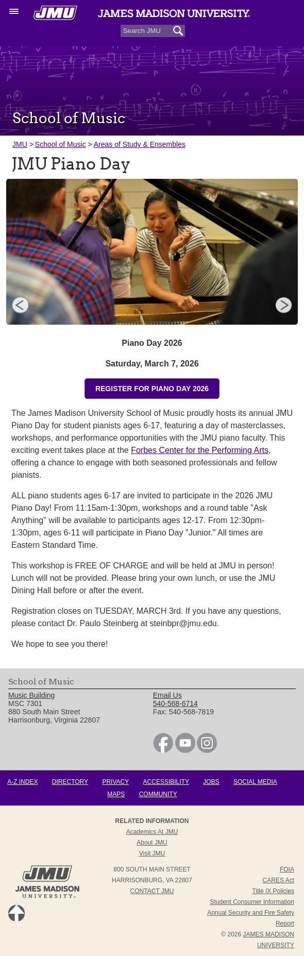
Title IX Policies (273, 891)
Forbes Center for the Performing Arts (199, 450)
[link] (163, 750)
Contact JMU (152, 891)
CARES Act (278, 880)
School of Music (60, 144)
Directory (70, 781)
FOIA (287, 869)
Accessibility (166, 781)
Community (158, 794)
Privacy (115, 781)
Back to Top (16, 913)
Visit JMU (152, 853)
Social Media (255, 781)
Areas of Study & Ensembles (139, 144)
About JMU (152, 842)
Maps (116, 794)
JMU (19, 144)
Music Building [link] (31, 695)
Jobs (211, 781)
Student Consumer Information (252, 901)
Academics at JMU (152, 831)
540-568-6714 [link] (175, 703)
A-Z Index (22, 781)
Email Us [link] (167, 695)
